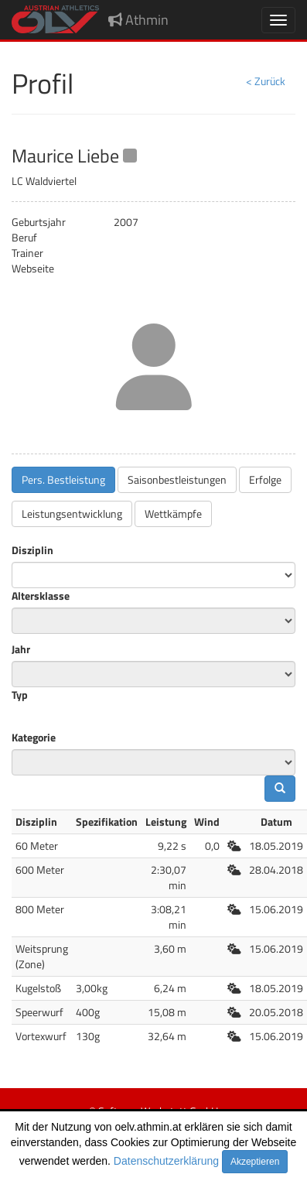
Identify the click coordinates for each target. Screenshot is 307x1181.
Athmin (138, 19)
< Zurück (265, 81)
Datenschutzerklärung (166, 1161)
